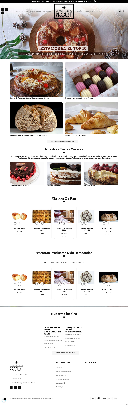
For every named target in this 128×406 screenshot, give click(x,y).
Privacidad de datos (62, 379)
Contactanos (60, 368)
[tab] (45, 262)
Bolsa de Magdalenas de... (42, 229)
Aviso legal (59, 387)
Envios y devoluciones (63, 372)
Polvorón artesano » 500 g (64, 229)
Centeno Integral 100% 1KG (86, 229)
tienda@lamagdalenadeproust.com (23, 383)
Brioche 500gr (19, 228)
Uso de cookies (61, 383)
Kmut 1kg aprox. (108, 228)
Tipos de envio (61, 375)
